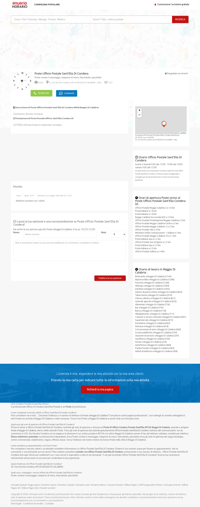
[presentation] (37, 269)
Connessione (163, 4)
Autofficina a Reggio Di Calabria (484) (153, 344)
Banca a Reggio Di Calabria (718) (150, 310)
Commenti (67, 93)
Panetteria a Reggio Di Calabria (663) (152, 323)
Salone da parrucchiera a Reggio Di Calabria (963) (158, 291)
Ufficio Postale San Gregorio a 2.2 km (153, 242)
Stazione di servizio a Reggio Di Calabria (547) (157, 335)
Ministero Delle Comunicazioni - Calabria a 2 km (158, 232)
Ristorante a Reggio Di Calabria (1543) (153, 276)
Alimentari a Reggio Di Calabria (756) (152, 304)
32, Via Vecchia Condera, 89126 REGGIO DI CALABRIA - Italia (73, 83)
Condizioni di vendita (33, 503)
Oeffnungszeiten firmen (150, 485)
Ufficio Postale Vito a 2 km (147, 229)
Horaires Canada (66, 485)
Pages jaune (34, 485)
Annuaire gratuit (19, 485)
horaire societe (47, 488)
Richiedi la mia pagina (100, 389)
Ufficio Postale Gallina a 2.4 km (150, 251)
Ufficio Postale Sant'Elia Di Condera (132, 430)
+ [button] (139, 110)
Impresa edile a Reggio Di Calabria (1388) (154, 279)
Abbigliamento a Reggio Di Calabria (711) (154, 313)
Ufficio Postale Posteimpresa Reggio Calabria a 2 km (160, 220)
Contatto (49, 503)
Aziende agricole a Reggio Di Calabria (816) (156, 301)
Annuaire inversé (172, 485)
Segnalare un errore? (176, 73)
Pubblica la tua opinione (110, 278)
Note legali (16, 503)
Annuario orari (82, 485)
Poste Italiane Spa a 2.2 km (148, 239)
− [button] (139, 115)
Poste (39, 83)
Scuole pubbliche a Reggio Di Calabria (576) (156, 332)
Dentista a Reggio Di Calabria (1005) (152, 288)
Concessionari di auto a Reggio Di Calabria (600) (158, 329)
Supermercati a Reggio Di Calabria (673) (154, 320)
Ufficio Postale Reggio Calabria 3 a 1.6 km (155, 207)
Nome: (16, 232)
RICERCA (180, 19)
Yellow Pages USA (30, 488)
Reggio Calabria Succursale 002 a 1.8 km (154, 217)
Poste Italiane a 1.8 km (146, 211)
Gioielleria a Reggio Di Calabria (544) (152, 338)
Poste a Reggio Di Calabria (59, 229)
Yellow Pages (130, 485)
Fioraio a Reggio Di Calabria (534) (151, 341)
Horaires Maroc (98, 485)
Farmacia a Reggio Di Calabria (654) (151, 326)
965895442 (41, 93)
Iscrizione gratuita (180, 4)
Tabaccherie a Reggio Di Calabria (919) (153, 295)
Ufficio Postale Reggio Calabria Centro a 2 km (157, 223)
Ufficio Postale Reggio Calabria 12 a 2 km (154, 226)
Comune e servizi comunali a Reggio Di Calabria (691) (160, 316)
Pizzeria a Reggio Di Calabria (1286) (152, 282)
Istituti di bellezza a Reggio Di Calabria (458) (156, 351)
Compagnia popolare (46, 4)
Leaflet (183, 133)
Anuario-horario (115, 485)
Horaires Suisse (48, 485)
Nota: (104, 232)
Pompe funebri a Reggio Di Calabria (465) (154, 348)
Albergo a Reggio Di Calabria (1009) (152, 285)
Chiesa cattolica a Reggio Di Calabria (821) (155, 298)
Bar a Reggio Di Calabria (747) (149, 307)
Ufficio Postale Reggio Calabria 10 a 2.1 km (155, 235)
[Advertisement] (54, 47)
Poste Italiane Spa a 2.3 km (148, 245)
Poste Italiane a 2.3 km (146, 248)
